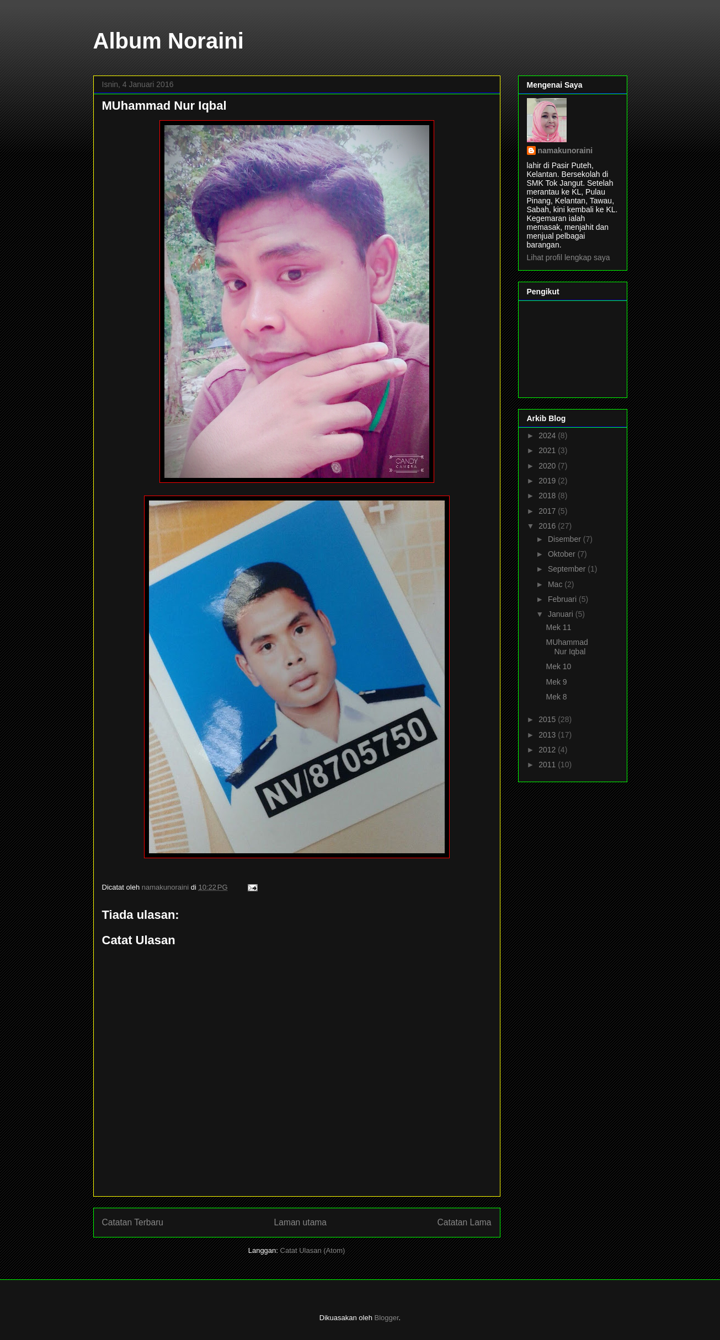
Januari (561, 614)
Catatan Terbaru (133, 1222)
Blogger (387, 1318)
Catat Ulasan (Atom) (312, 1250)
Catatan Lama (465, 1222)
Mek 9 (556, 681)
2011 (548, 764)
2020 (548, 465)
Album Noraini (168, 41)
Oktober (563, 554)
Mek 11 (558, 627)
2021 (548, 450)
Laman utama (300, 1222)
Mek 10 (558, 666)
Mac (556, 584)
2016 (548, 525)
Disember (565, 539)
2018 (548, 495)
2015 (548, 719)
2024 (548, 435)
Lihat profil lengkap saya (568, 257)
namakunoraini (565, 150)
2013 (548, 734)
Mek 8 (556, 696)
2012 (548, 749)
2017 (548, 511)
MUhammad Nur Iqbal (567, 647)
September (568, 568)
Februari (563, 599)
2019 (548, 480)
